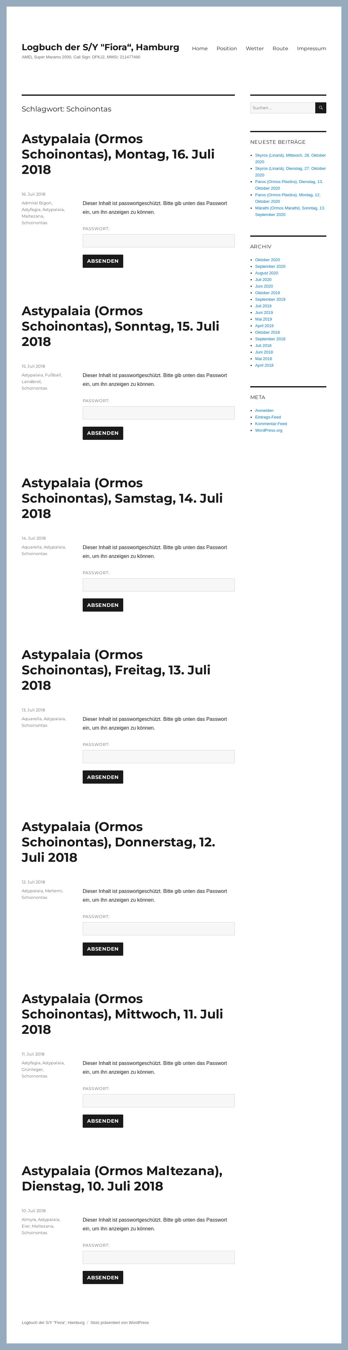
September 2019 (270, 299)
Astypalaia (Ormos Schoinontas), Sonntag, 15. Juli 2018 (120, 326)
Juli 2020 (263, 279)
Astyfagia (31, 209)
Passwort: (159, 236)
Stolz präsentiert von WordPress (120, 1322)
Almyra (29, 1219)
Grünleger (32, 1069)
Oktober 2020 (267, 259)
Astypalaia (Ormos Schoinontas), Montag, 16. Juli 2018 (118, 154)
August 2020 (266, 273)
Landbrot (31, 381)
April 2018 (264, 365)
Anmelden (264, 410)
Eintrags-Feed (268, 417)
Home (200, 48)
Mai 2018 (263, 358)
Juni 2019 (264, 312)
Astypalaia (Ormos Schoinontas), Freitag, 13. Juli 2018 (116, 670)
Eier (26, 1225)
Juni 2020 (264, 286)
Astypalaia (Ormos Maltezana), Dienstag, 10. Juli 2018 (122, 1178)
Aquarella (32, 546)
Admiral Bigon (37, 202)
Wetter (255, 48)
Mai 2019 (263, 319)
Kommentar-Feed (271, 423)
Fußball (53, 374)
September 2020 (270, 266)
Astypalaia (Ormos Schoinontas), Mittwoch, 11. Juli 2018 (122, 1014)
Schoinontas (34, 222)
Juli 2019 (263, 306)
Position (227, 48)
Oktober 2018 (267, 332)
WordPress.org (268, 430)
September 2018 (270, 339)
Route (280, 48)
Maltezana (32, 216)
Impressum (311, 48)
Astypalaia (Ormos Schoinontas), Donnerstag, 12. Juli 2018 (118, 842)
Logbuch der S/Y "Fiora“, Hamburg (101, 47)
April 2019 (264, 325)
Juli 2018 (263, 345)
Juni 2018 (264, 352)
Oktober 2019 (267, 292)
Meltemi (53, 890)
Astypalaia (53, 209)
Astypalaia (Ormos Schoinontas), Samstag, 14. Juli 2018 (122, 498)
